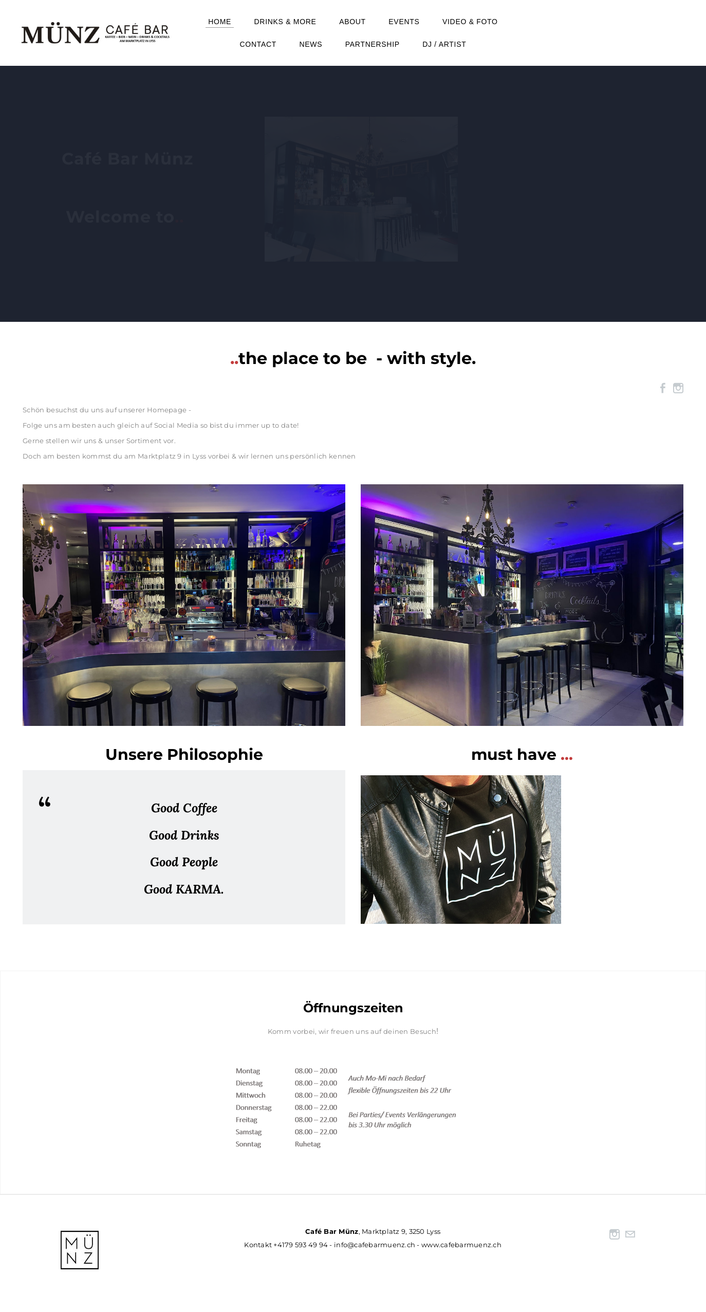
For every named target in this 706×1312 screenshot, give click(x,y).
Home (219, 21)
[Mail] (630, 1234)
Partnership (372, 44)
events (403, 21)
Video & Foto (470, 21)
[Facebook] (663, 388)
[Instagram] (678, 388)
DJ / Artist (444, 44)
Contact (258, 44)
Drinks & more (285, 21)
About (352, 21)
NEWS (311, 44)
